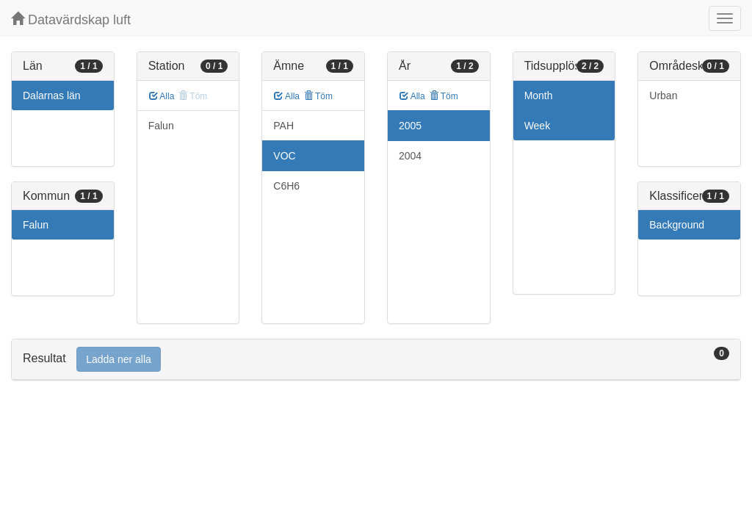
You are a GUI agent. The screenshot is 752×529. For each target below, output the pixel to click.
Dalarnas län (52, 95)
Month (538, 95)
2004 (410, 156)
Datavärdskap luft (71, 19)
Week (537, 126)
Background (676, 225)
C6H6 (286, 186)
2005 (410, 126)
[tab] (376, 359)
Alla (162, 96)
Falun (35, 225)
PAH (283, 126)
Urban (663, 95)
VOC (284, 156)
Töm (318, 96)
